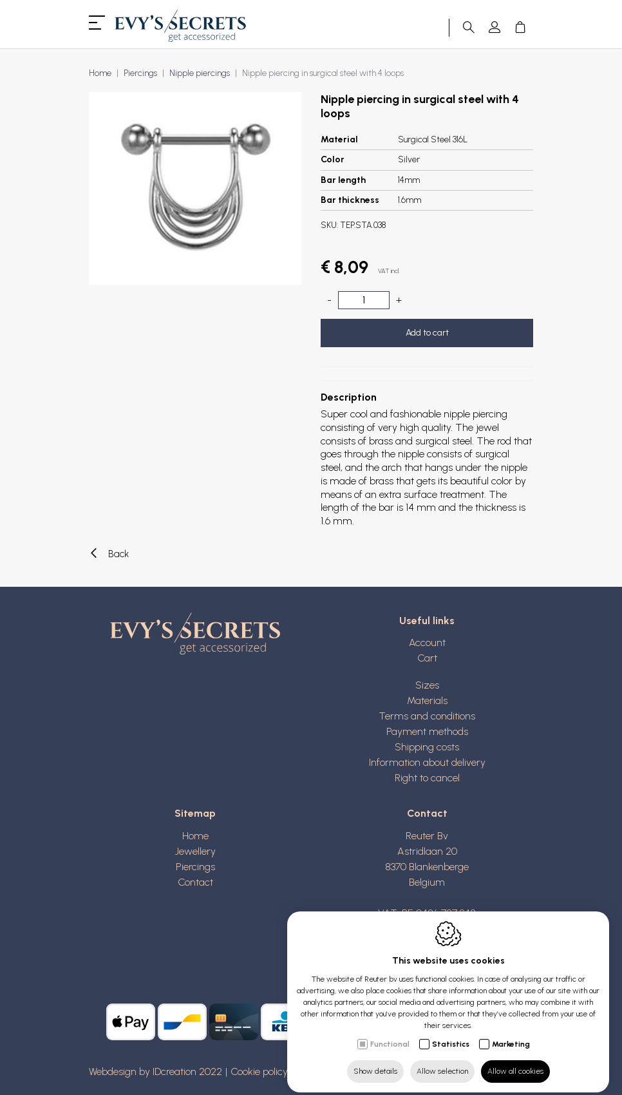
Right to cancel (427, 778)
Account (427, 642)
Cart (427, 658)
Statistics (450, 1033)
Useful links (427, 620)
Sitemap (195, 813)
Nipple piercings (199, 73)
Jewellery (195, 851)
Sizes (427, 685)
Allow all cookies (515, 1060)
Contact (195, 882)
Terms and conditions (427, 716)
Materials (427, 700)
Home (100, 73)
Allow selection (442, 1060)
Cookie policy (259, 1071)
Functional (390, 1033)
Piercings (140, 73)
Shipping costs (427, 747)
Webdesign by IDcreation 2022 (155, 1071)
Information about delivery (427, 762)
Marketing (511, 1033)
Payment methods (427, 731)
